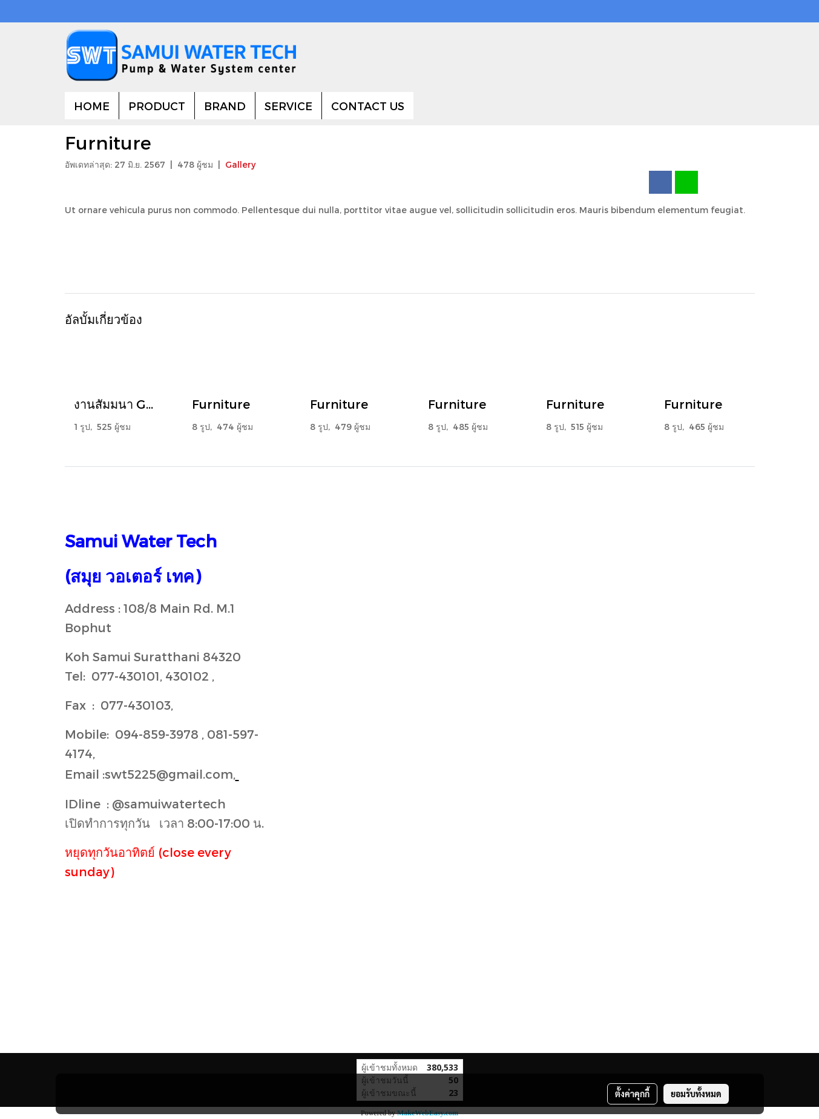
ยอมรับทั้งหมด (696, 1093)
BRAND (225, 105)
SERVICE (288, 105)
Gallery (240, 164)
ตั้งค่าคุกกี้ (632, 1093)
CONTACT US (367, 105)
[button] (424, 106)
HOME (92, 105)
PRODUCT (156, 105)
